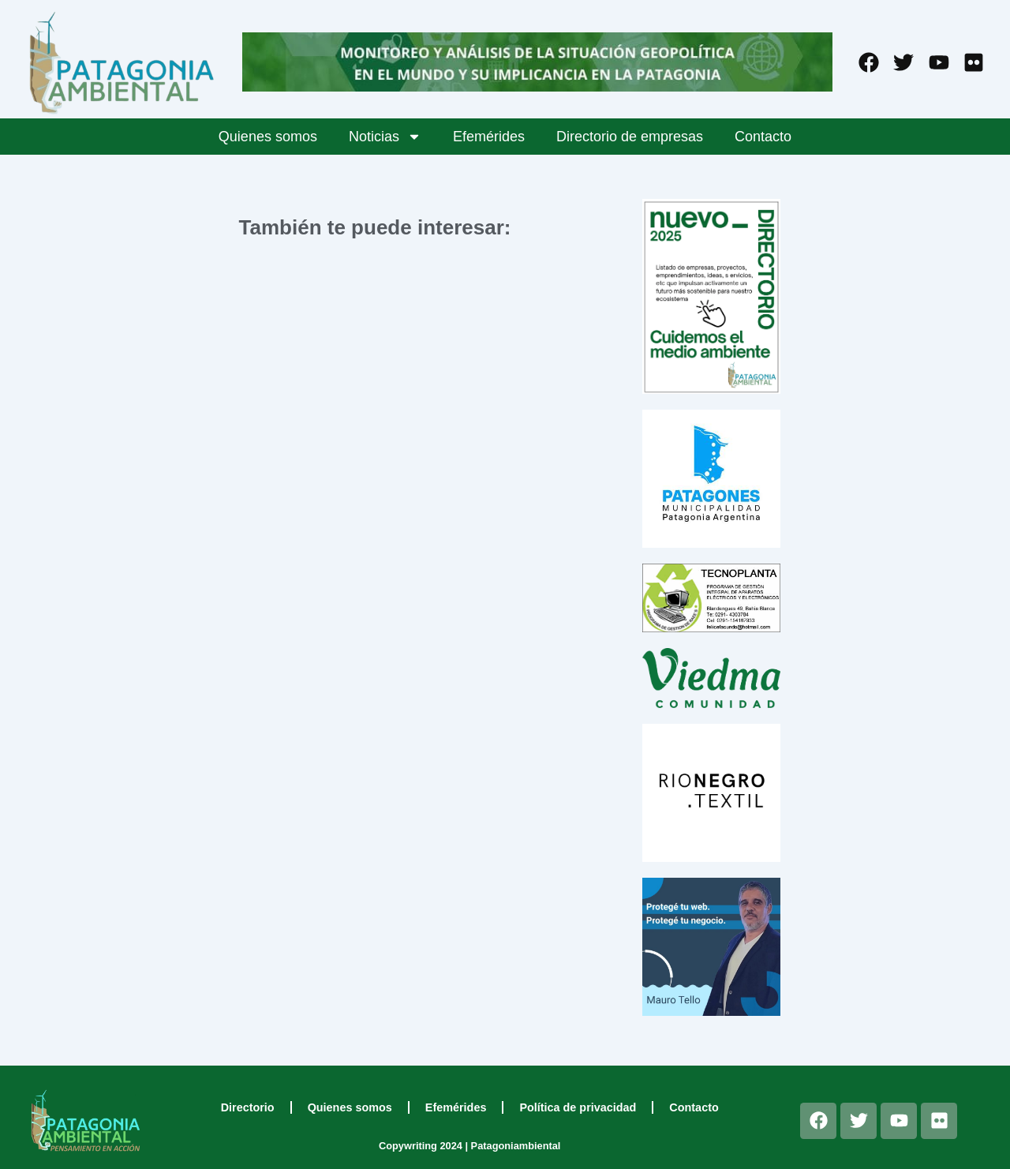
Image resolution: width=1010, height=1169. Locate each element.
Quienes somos (268, 136)
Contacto (763, 136)
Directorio (248, 1107)
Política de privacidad (577, 1107)
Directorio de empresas (629, 136)
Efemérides (489, 136)
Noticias (385, 137)
